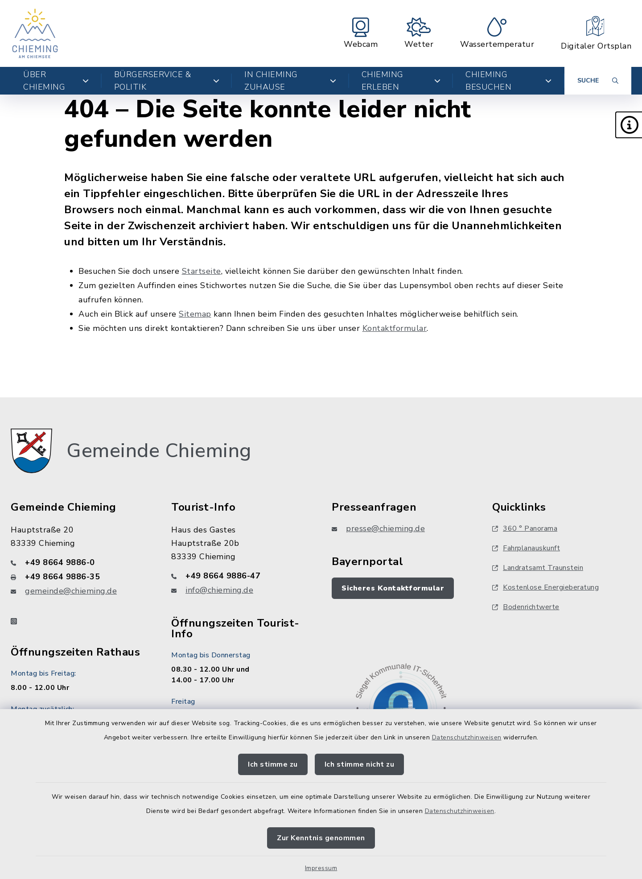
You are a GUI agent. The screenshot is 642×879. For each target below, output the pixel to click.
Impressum (321, 868)
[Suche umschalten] (597, 81)
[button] (628, 124)
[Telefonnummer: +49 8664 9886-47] (240, 575)
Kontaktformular (394, 328)
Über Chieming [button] (56, 80)
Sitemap (195, 314)
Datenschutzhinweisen (467, 737)
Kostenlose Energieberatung (545, 587)
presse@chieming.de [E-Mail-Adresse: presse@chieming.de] (385, 528)
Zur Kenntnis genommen (321, 838)
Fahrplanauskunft (526, 548)
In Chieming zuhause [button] (290, 80)
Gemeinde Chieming (158, 450)
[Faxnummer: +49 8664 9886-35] (80, 576)
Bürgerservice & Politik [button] (167, 80)
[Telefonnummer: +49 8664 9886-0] (80, 562)
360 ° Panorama (524, 528)
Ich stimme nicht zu (360, 764)
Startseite (201, 271)
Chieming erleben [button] (401, 80)
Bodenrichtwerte (526, 607)
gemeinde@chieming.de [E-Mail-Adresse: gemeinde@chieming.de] (71, 591)
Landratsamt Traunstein (537, 568)
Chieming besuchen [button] (508, 80)
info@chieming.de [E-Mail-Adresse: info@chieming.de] (219, 590)
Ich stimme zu (273, 764)
